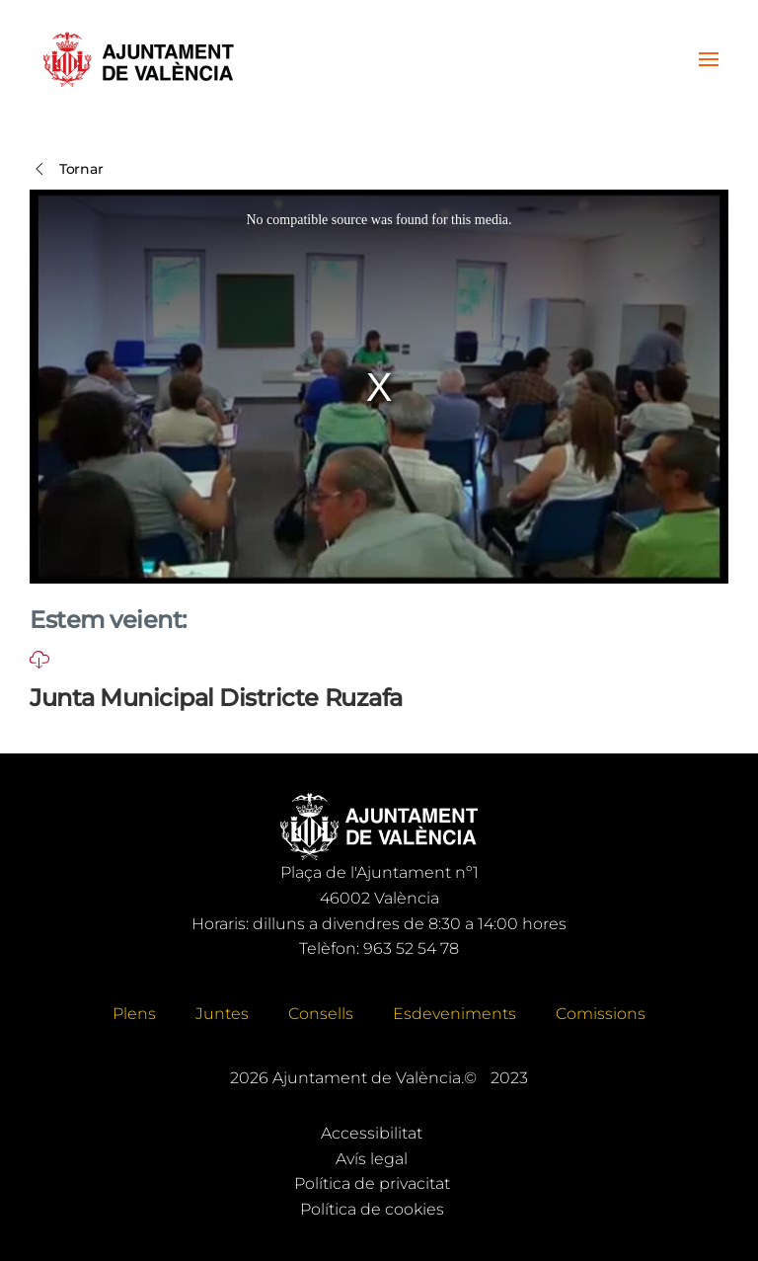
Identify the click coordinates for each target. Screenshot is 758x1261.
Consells (320, 1013)
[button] (708, 59)
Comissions (600, 1013)
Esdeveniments (454, 1013)
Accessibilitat (371, 1133)
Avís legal (372, 1158)
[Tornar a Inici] (138, 59)
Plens (134, 1013)
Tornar (66, 169)
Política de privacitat (372, 1183)
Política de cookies (372, 1209)
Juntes (222, 1013)
